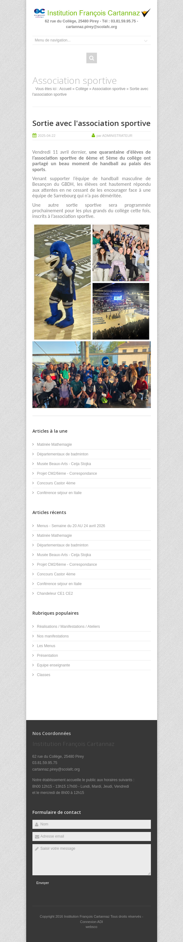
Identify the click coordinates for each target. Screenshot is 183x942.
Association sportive (109, 89)
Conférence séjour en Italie (59, 493)
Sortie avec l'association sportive (91, 123)
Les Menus (46, 646)
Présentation (47, 655)
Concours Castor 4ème (56, 483)
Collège (81, 89)
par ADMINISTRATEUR (114, 135)
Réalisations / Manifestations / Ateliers (68, 626)
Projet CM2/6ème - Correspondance (67, 473)
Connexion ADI (91, 922)
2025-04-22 (46, 135)
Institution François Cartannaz (87, 916)
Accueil (65, 89)
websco (91, 927)
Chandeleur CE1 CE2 (55, 593)
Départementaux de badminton (63, 454)
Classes (44, 675)
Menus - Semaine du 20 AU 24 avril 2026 (71, 526)
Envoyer (42, 883)
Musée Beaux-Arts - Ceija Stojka (64, 464)
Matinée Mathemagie (54, 444)
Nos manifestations (53, 636)
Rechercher (91, 58)
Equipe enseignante (53, 665)
